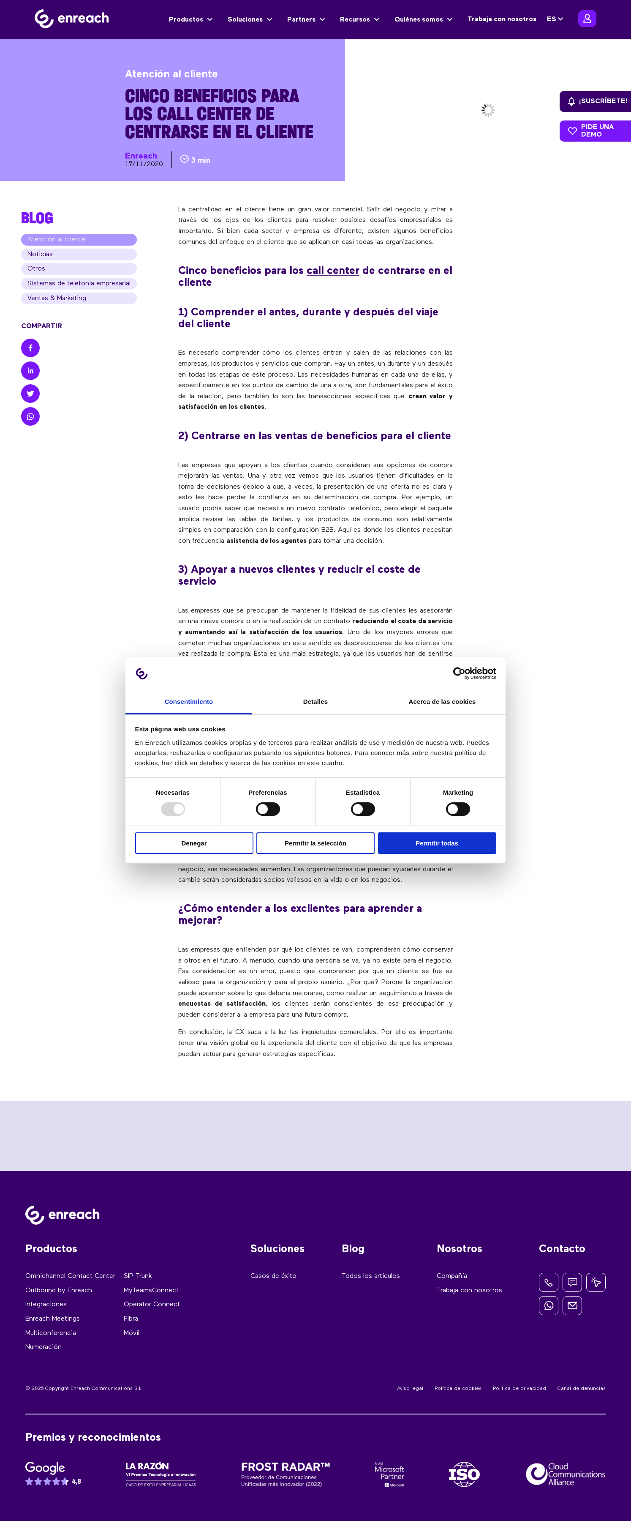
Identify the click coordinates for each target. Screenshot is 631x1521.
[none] (556, 19)
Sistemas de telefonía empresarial (79, 289)
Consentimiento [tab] (189, 701)
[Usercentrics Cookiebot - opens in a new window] (459, 673)
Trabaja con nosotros (502, 19)
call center (333, 271)
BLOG (37, 217)
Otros (36, 273)
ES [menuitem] (551, 19)
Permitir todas (437, 843)
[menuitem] (556, 19)
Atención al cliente (56, 241)
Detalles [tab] (315, 701)
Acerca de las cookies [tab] (442, 701)
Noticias (40, 257)
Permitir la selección (315, 843)
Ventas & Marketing (56, 305)
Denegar (194, 843)
